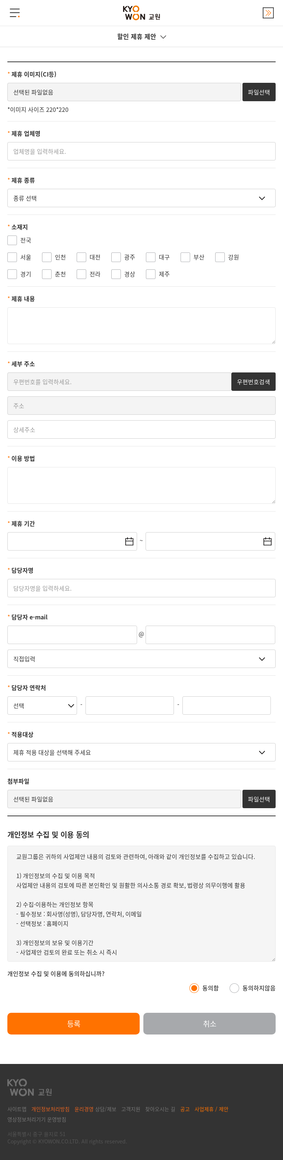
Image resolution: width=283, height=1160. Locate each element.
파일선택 (259, 92)
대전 (95, 256)
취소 (209, 1023)
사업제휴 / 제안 (211, 1109)
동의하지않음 (259, 987)
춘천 (60, 273)
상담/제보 (95, 1109)
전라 (95, 273)
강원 (233, 256)
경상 (129, 273)
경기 (25, 273)
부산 (199, 256)
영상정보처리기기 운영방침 (36, 1119)
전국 (25, 240)
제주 (164, 273)
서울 (25, 256)
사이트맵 (17, 1109)
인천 (60, 256)
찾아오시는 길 (160, 1109)
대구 (164, 256)
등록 (73, 1023)
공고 (185, 1109)
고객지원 (130, 1109)
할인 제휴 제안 (141, 36)
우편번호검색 (253, 381)
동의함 (210, 987)
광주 (129, 256)
